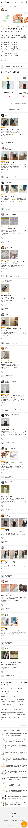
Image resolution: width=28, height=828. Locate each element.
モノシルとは (17, 816)
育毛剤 (2, 717)
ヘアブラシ (3, 701)
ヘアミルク (11, 694)
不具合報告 (14, 823)
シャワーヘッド (12, 699)
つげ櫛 (8, 701)
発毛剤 (6, 717)
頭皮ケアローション (5, 719)
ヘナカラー (13, 714)
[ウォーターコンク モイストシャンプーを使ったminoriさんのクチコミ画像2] (18, 17)
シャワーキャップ (5, 691)
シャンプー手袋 (4, 694)
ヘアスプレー (13, 701)
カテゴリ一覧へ (23, 725)
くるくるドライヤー (20, 699)
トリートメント (4, 688)
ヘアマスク (19, 688)
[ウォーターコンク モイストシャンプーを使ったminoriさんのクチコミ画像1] (6, 17)
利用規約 (12, 820)
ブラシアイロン (4, 699)
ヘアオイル (16, 694)
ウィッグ (12, 706)
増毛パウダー (17, 717)
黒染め (9, 714)
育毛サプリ (10, 717)
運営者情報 (6, 820)
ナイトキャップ (4, 696)
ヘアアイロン (17, 696)
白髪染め (15, 709)
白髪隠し (20, 709)
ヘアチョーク (20, 712)
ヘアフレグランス (5, 706)
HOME (14, 813)
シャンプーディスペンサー (15, 691)
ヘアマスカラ (4, 714)
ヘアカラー (10, 709)
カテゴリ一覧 (10, 816)
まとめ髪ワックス (5, 704)
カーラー (9, 712)
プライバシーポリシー (19, 820)
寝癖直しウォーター (14, 704)
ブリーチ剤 (3, 712)
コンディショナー (12, 688)
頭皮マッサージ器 (21, 714)
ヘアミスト (21, 704)
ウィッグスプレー (18, 706)
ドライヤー (11, 696)
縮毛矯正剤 (13, 712)
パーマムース (4, 709)
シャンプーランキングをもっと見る (19, 103)
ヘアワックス (20, 701)
